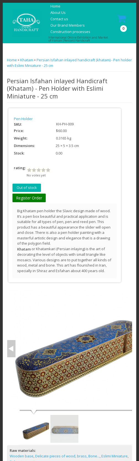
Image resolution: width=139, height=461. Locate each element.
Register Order (29, 198)
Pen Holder (23, 118)
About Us (58, 12)
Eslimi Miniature (114, 456)
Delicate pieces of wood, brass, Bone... (67, 456)
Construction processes (70, 31)
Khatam (26, 59)
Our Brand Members (67, 25)
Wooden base (22, 456)
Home (55, 6)
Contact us (59, 18)
